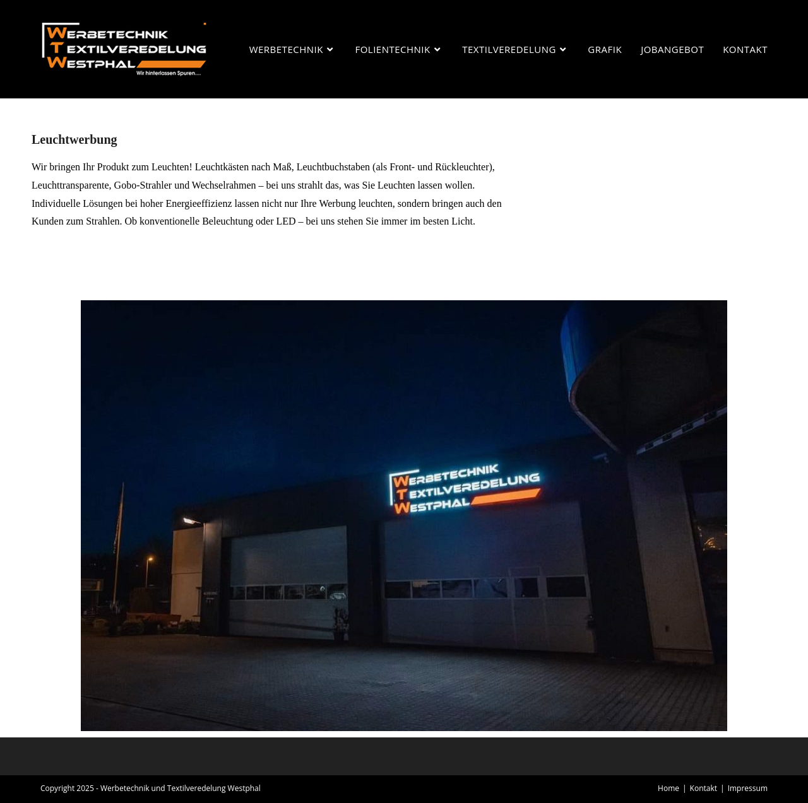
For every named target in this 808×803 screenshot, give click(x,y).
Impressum (748, 788)
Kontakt (703, 788)
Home (668, 788)
